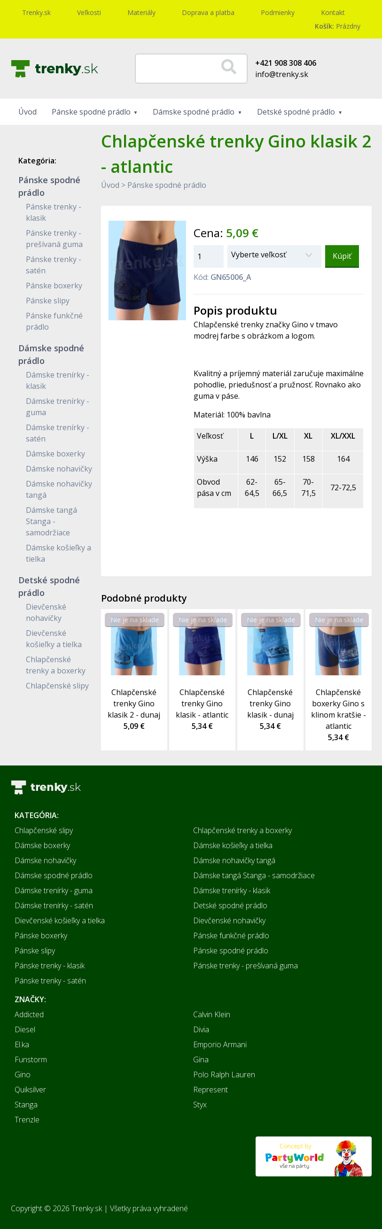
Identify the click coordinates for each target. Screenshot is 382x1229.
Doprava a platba (208, 12)
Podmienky (278, 12)
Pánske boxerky (54, 285)
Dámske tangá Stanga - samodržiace (51, 521)
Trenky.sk (36, 12)
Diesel (25, 1029)
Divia (201, 1029)
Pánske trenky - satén (50, 980)
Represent (210, 1089)
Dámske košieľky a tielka (233, 845)
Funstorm (31, 1059)
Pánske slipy (48, 300)
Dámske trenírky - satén (54, 905)
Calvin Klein (211, 1014)
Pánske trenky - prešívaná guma (245, 965)
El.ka (22, 1044)
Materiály (141, 12)
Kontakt (333, 12)
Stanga (26, 1104)
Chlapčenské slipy (57, 685)
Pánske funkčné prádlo (231, 935)
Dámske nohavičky (59, 469)
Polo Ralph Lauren (224, 1074)
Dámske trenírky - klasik (231, 890)
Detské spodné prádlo (296, 112)
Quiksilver (30, 1089)
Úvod (27, 112)
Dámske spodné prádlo (193, 112)
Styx (200, 1104)
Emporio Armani (220, 1044)
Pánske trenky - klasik (50, 965)
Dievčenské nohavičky (229, 920)
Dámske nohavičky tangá (234, 860)
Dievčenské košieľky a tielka (60, 920)
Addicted (29, 1014)
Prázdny (337, 26)
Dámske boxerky (55, 453)
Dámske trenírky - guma (54, 890)
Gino (23, 1074)
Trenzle (27, 1119)
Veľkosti (89, 12)
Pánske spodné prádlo (91, 112)
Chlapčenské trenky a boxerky (242, 830)
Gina (201, 1059)
